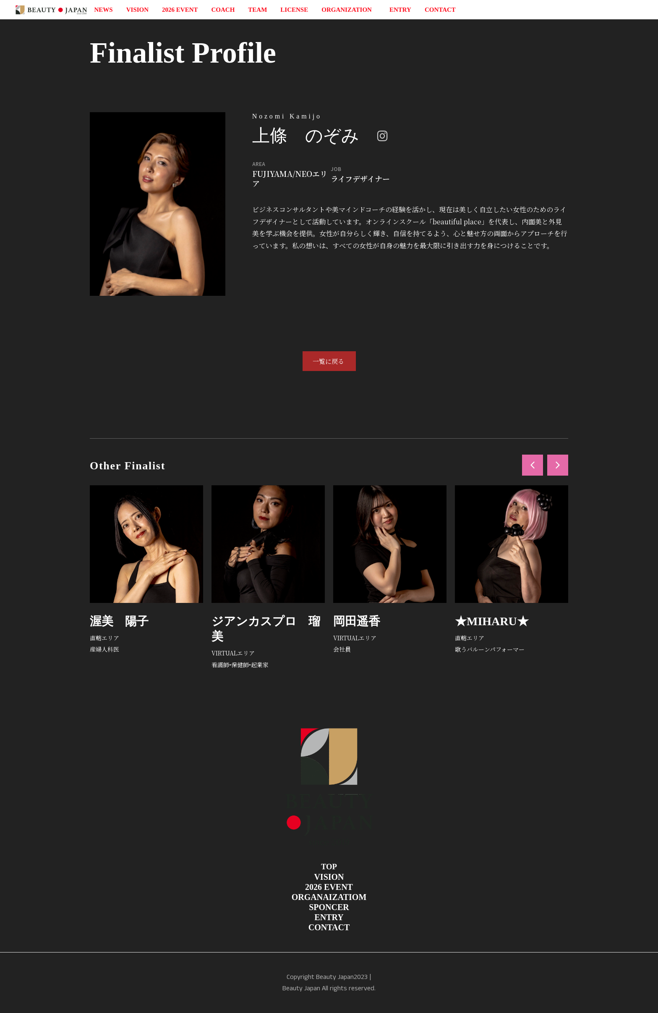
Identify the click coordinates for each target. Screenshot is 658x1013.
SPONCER (329, 907)
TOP (329, 866)
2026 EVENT (180, 9)
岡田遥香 (356, 621)
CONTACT (440, 9)
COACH (223, 9)
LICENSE (294, 9)
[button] (532, 465)
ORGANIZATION (348, 9)
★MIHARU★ (492, 621)
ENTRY (400, 9)
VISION (137, 9)
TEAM (257, 9)
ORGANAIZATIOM (329, 897)
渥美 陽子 (119, 621)
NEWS (103, 9)
